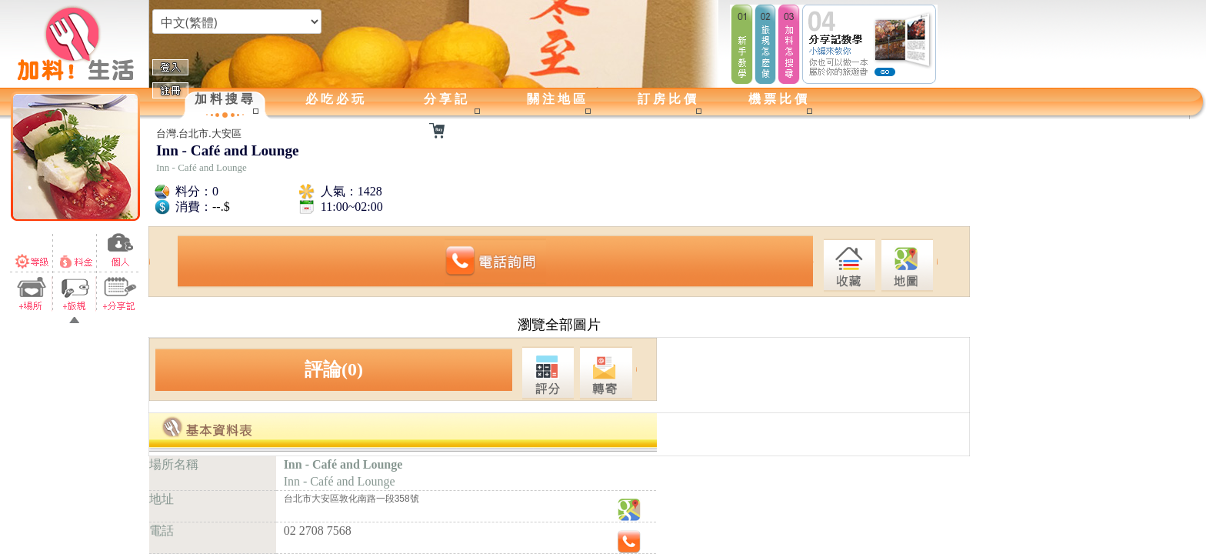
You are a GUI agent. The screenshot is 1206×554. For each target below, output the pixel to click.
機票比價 (779, 98)
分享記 (447, 98)
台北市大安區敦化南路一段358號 (351, 498)
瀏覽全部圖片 (559, 324)
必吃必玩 (336, 98)
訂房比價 (668, 98)
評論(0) (334, 369)
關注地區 (557, 98)
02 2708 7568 (317, 530)
